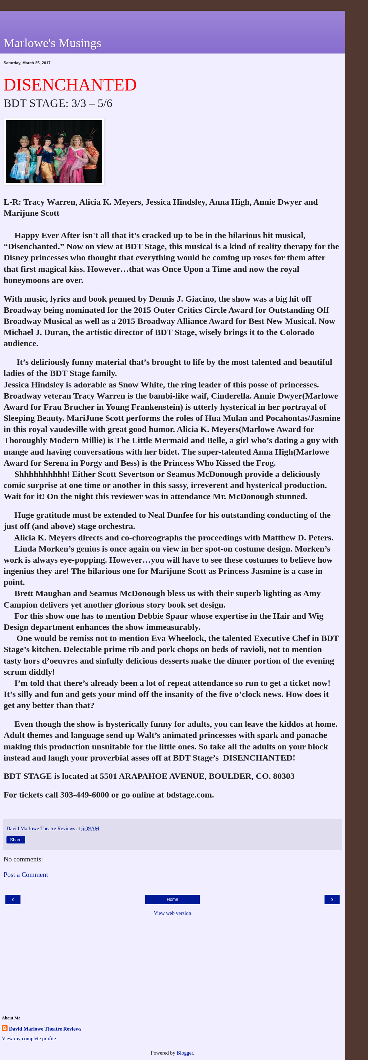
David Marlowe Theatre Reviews (45, 1029)
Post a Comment (26, 874)
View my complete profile (29, 1038)
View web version (172, 913)
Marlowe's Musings (52, 43)
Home (172, 899)
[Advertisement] (172, 20)
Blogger (184, 1053)
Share (16, 839)
